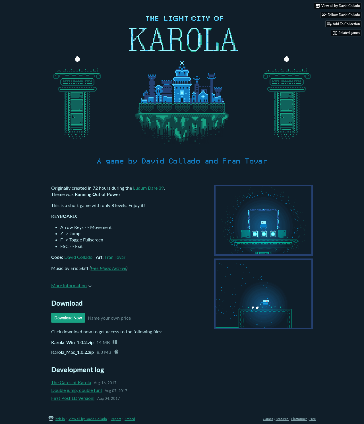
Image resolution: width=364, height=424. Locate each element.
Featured (282, 419)
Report (116, 419)
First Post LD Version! (72, 398)
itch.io (60, 419)
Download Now (68, 317)
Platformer (299, 419)
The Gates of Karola (71, 382)
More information (71, 285)
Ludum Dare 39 (148, 188)
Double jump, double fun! (76, 390)
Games (268, 419)
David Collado (78, 257)
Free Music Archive (108, 268)
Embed (130, 419)
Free (312, 419)
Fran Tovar (115, 257)
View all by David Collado (88, 419)
